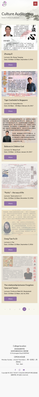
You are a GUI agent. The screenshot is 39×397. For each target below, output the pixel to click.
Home (3, 18)
